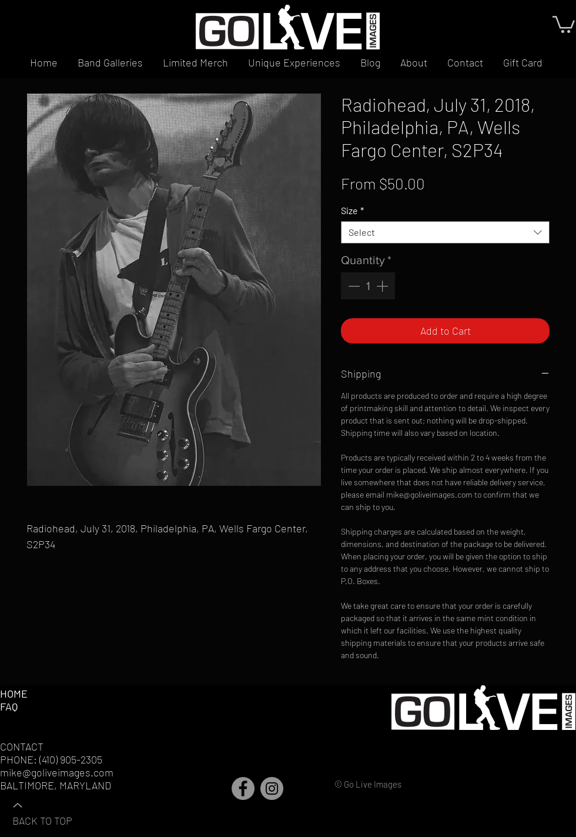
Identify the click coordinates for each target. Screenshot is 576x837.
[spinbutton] (368, 286)
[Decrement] (353, 286)
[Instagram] (271, 788)
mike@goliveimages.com (56, 772)
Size (352, 210)
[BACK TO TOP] (53, 812)
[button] (563, 23)
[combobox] (445, 232)
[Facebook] (243, 788)
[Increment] (383, 286)
